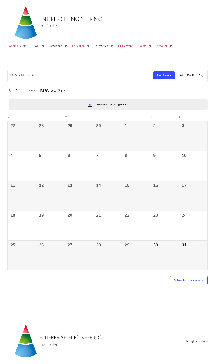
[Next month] (16, 90)
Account (162, 46)
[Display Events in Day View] (201, 75)
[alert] (108, 104)
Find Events (164, 75)
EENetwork (125, 46)
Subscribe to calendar (187, 280)
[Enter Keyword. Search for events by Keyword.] (80, 75)
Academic (55, 46)
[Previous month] (9, 90)
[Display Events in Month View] (190, 75)
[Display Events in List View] (181, 75)
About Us (15, 46)
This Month (29, 90)
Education (78, 46)
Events (142, 46)
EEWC (35, 46)
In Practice (101, 46)
